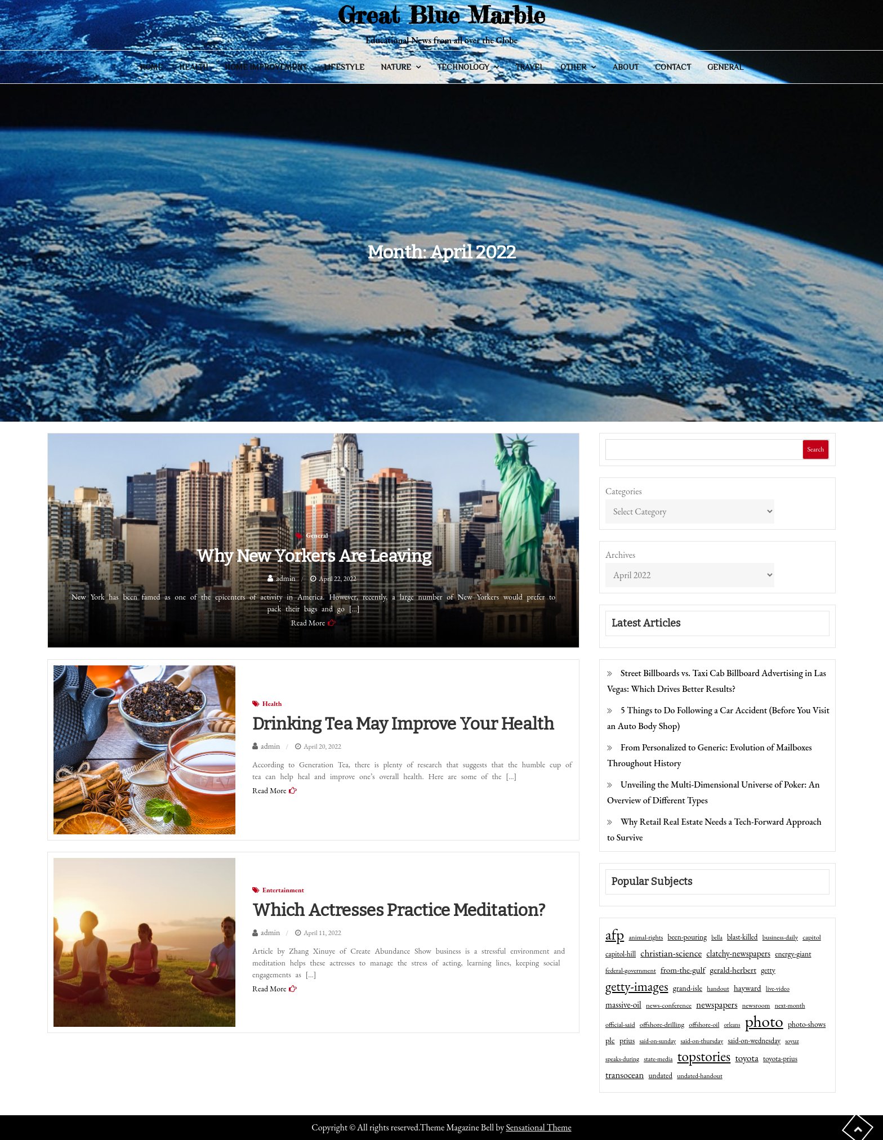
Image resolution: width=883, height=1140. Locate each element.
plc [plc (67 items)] (610, 1040)
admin (285, 578)
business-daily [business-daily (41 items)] (780, 937)
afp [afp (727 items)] (614, 934)
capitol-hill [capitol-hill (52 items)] (620, 954)
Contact (673, 66)
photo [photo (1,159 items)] (764, 1021)
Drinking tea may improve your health (403, 724)
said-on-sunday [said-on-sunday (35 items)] (657, 1041)
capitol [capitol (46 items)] (811, 937)
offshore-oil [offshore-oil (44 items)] (704, 1024)
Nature (396, 66)
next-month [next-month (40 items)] (790, 1005)
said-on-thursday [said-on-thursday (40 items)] (701, 1040)
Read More (308, 623)
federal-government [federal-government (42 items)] (630, 970)
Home (151, 66)
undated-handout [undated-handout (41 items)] (700, 1075)
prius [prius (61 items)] (627, 1040)
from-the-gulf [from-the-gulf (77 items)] (683, 970)
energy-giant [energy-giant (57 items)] (793, 954)
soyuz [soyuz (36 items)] (792, 1041)
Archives (620, 555)
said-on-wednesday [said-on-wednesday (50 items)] (754, 1040)
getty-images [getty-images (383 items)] (636, 986)
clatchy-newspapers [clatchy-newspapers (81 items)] (738, 953)
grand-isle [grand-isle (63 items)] (687, 988)
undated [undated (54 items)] (660, 1075)
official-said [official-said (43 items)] (620, 1024)
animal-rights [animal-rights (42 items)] (645, 937)
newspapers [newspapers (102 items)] (716, 1004)
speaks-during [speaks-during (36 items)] (622, 1059)
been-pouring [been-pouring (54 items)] (687, 937)
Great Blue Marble (441, 15)
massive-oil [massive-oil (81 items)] (623, 1005)
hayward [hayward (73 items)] (747, 987)
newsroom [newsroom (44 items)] (756, 1005)
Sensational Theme (538, 1127)
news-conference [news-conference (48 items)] (669, 1005)
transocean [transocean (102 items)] (624, 1075)
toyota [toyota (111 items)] (746, 1058)
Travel (529, 66)
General (725, 66)
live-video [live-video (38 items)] (778, 988)
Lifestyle (344, 66)
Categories (623, 491)
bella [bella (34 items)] (717, 937)
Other (573, 66)
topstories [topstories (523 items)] (704, 1057)
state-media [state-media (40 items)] (658, 1058)
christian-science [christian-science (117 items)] (671, 952)
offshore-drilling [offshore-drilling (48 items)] (662, 1024)
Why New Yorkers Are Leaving (313, 556)
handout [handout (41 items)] (718, 988)
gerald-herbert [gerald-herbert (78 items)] (733, 970)
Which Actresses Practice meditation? (398, 910)
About (626, 66)
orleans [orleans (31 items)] (732, 1025)
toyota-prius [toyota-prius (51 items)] (780, 1058)
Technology (463, 66)
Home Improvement (266, 66)
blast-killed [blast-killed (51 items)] (742, 937)
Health (193, 66)
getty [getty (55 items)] (768, 970)
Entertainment (283, 890)
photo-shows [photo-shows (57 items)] (807, 1024)
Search (815, 449)
